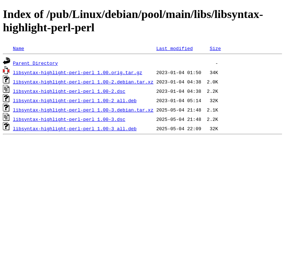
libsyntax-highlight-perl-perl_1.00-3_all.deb (75, 128)
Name (18, 48)
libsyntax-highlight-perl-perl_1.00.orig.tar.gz (77, 72)
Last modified (174, 48)
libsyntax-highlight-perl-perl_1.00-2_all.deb (75, 100)
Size (215, 48)
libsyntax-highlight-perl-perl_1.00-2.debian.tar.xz (83, 81)
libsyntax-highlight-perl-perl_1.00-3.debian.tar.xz (83, 109)
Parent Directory (35, 63)
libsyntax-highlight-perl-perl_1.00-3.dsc (69, 119)
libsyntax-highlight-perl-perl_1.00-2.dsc (69, 91)
